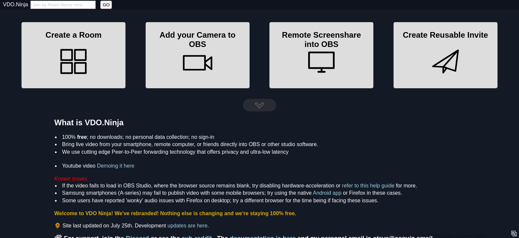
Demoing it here (115, 166)
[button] (73, 55)
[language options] (514, 233)
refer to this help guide (368, 185)
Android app (327, 193)
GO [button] (106, 4)
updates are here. (188, 225)
